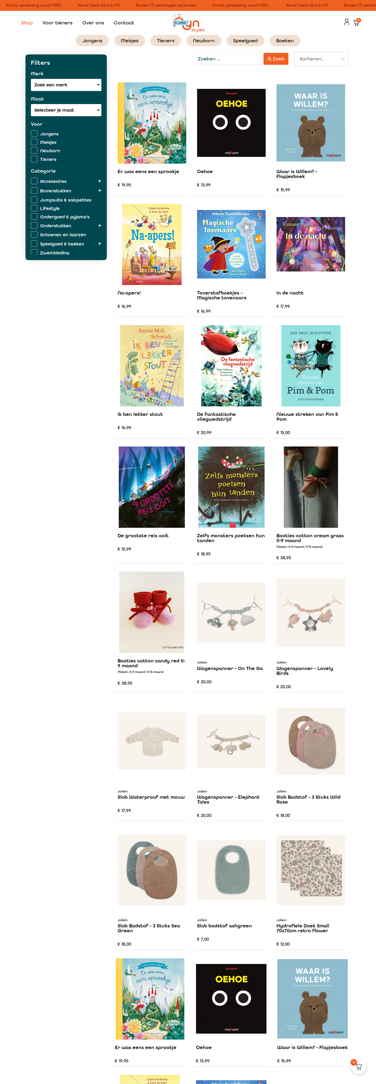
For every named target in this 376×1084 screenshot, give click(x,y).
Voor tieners (58, 22)
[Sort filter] (321, 59)
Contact (124, 22)
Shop (27, 22)
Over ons (93, 22)
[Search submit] (275, 58)
